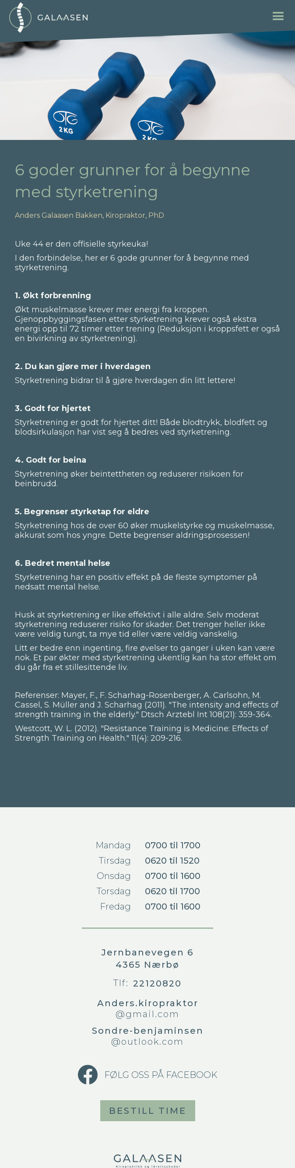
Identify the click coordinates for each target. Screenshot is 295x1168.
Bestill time (147, 1110)
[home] (48, 17)
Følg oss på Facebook (161, 1075)
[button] (278, 16)
